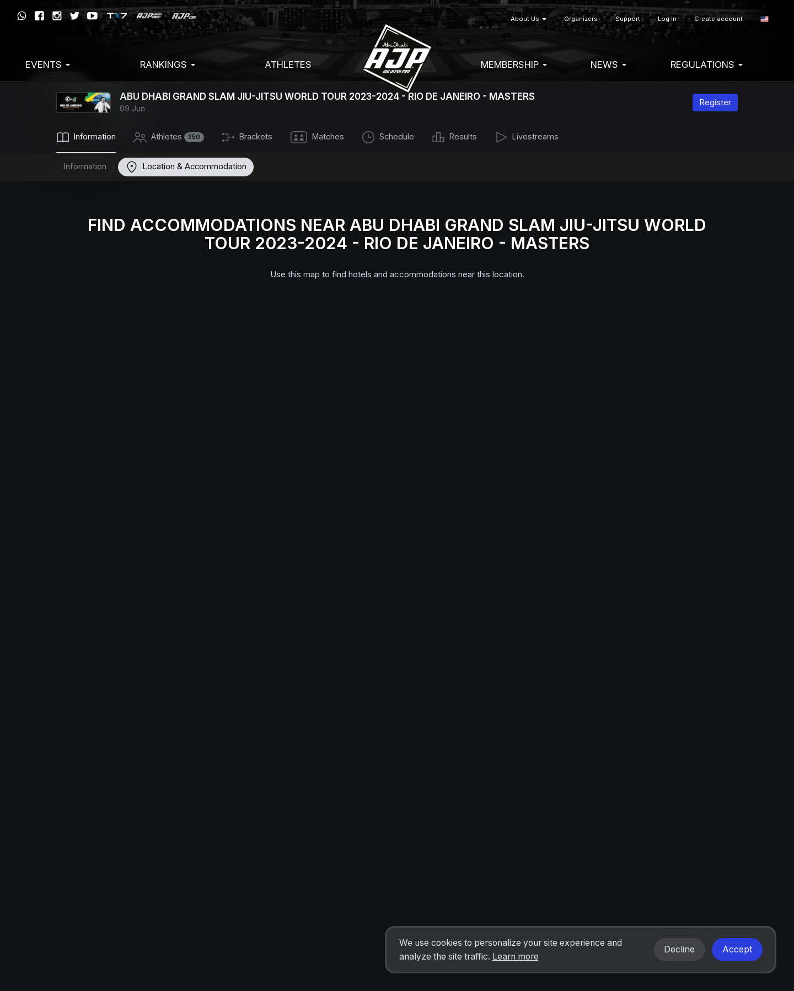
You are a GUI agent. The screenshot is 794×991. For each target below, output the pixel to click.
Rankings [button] (167, 64)
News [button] (608, 64)
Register (715, 102)
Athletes (288, 64)
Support (627, 19)
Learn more (515, 956)
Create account (718, 19)
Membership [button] (514, 64)
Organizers (581, 19)
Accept (737, 949)
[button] (764, 19)
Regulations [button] (706, 64)
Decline (679, 949)
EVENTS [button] (47, 64)
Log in (667, 19)
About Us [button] (528, 19)
